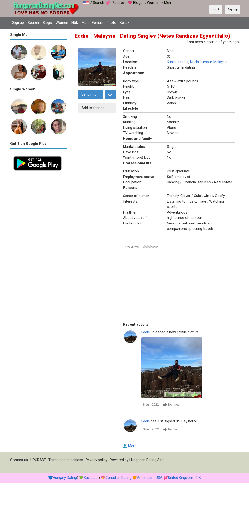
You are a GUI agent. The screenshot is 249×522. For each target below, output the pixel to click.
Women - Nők (67, 22)
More (132, 446)
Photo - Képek (118, 22)
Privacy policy (96, 460)
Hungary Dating (65, 477)
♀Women (151, 2)
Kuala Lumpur (177, 62)
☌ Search (96, 2)
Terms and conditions (65, 460)
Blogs (47, 22)
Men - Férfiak (92, 22)
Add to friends (92, 108)
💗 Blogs (135, 2)
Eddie (145, 332)
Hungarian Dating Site (146, 460)
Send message (91, 94)
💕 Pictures (115, 2)
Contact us (19, 460)
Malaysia (220, 62)
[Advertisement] (38, 247)
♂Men (166, 2)
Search (33, 22)
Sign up (18, 22)
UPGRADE (38, 460)
